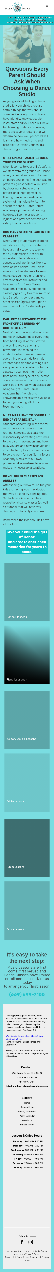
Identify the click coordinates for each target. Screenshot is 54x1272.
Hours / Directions (27, 1111)
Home (27, 1103)
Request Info (27, 1107)
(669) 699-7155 (44, 17)
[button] (46, 5)
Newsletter (27, 1120)
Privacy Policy (27, 1124)
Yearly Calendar (27, 1116)
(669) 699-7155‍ (27, 1082)
